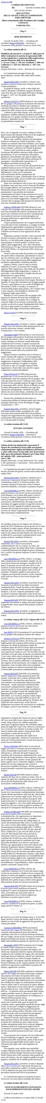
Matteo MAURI (10, 775)
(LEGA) (16, 632)
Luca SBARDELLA (12, 491)
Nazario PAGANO (17, 43)
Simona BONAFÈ (11, 600)
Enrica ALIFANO (11, 746)
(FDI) (20, 335)
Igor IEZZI (8, 632)
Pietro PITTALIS (10, 374)
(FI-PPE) (19, 313)
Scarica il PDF (6, 2)
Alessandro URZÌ (11, 335)
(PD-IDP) (25, 207)
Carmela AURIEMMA (13, 928)
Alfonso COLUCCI (11, 101)
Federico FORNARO (12, 207)
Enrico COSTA (10, 313)
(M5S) (22, 101)
